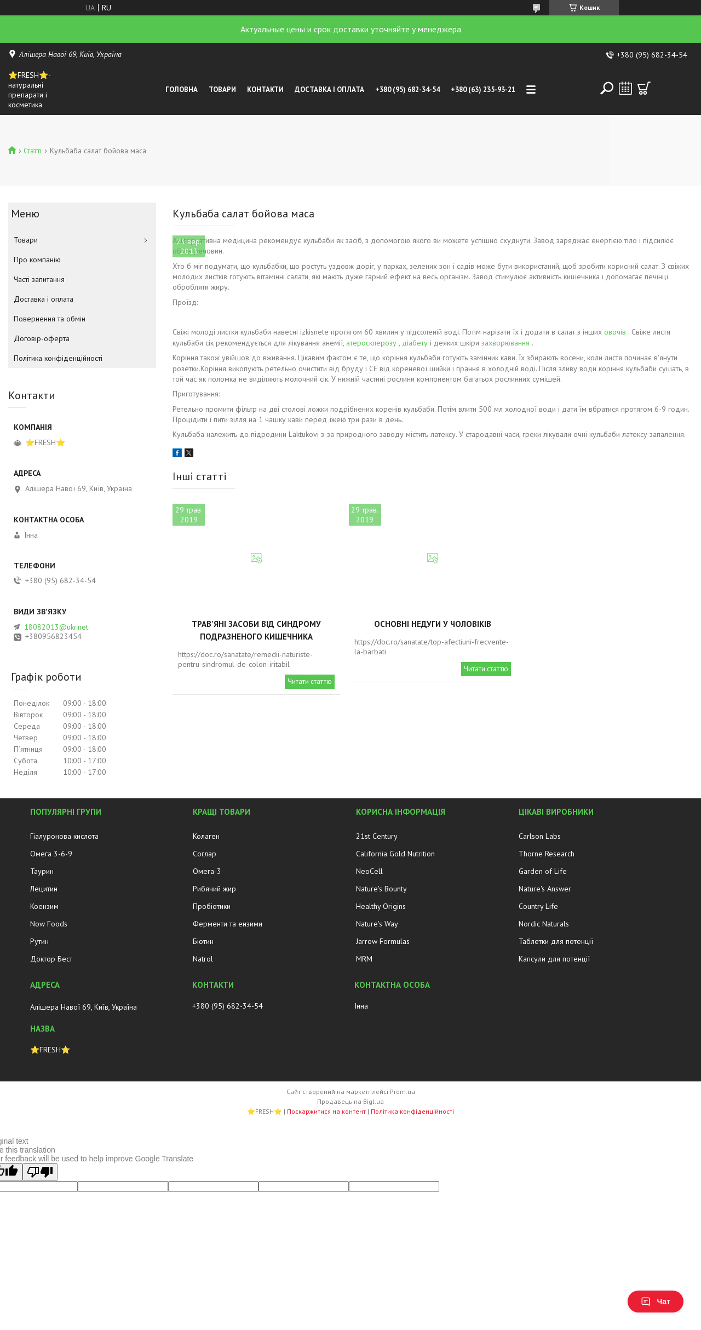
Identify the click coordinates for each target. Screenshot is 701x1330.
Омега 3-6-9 (51, 854)
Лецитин (44, 889)
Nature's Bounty (381, 889)
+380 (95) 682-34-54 (407, 89)
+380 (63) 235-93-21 (483, 89)
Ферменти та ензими (227, 924)
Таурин (42, 871)
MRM (364, 959)
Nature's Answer (545, 889)
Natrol (203, 959)
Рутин (39, 941)
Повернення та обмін (49, 319)
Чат (655, 1301)
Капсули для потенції (554, 959)
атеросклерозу (371, 343)
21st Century (377, 836)
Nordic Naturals (544, 924)
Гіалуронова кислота (64, 836)
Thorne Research (546, 854)
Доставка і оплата (329, 89)
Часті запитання (39, 279)
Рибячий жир (214, 889)
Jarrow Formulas (383, 941)
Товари (222, 89)
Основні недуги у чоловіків (432, 624)
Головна (181, 89)
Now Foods (48, 924)
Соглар (204, 854)
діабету (415, 343)
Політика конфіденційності (58, 358)
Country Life (538, 906)
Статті (33, 150)
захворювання (505, 343)
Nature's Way (377, 924)
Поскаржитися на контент (326, 1111)
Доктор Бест (51, 959)
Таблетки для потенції (556, 941)
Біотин (203, 941)
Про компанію (37, 259)
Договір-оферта (42, 338)
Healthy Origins (381, 906)
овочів (615, 332)
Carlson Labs (540, 836)
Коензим (44, 906)
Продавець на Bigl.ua (350, 1101)
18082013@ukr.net (56, 627)
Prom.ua (402, 1091)
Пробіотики (212, 906)
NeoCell (369, 871)
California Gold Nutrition (395, 854)
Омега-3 (207, 871)
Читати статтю (310, 681)
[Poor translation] (40, 1172)
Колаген (206, 836)
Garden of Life (543, 871)
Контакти (265, 89)
